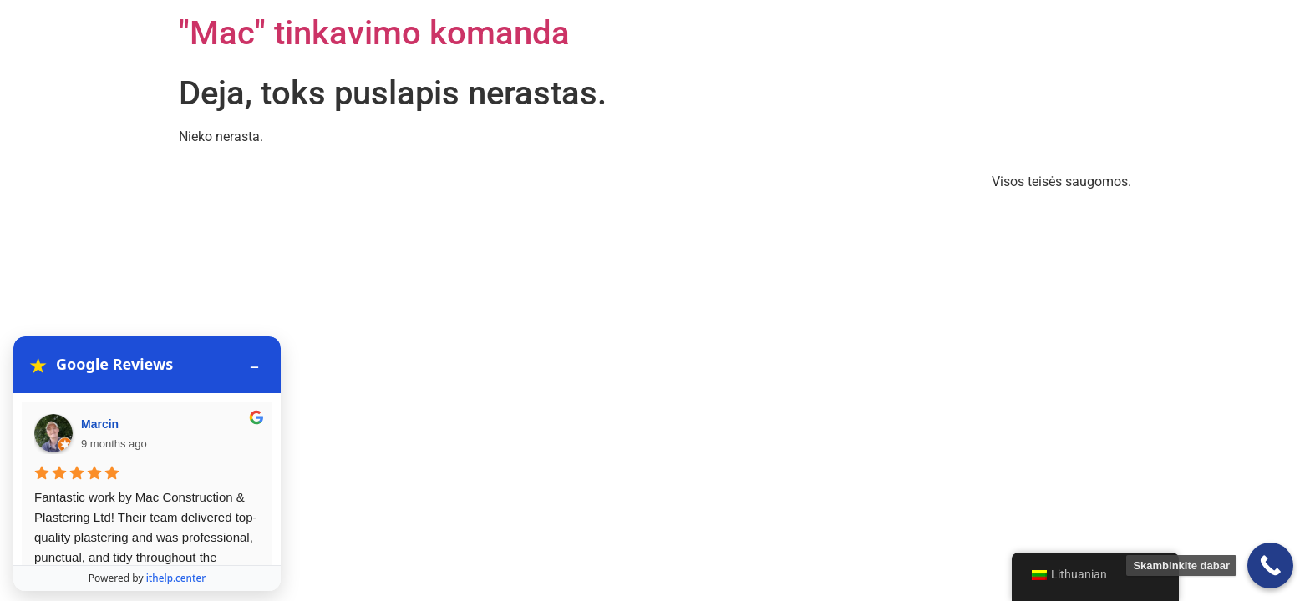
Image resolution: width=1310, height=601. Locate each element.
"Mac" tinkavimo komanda (374, 33)
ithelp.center (175, 575)
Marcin (100, 354)
